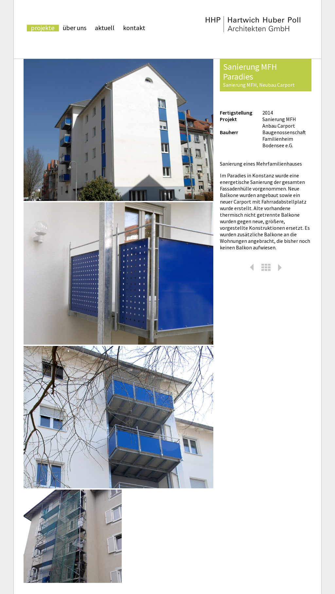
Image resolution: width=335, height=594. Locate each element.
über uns (74, 28)
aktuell (105, 28)
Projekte (42, 28)
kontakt (134, 28)
